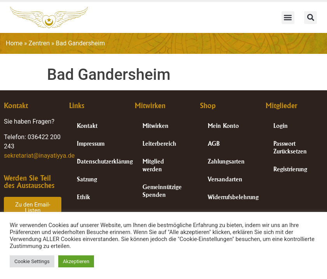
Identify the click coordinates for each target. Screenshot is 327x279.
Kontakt (87, 125)
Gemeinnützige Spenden (162, 190)
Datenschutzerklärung (102, 161)
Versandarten (225, 179)
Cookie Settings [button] (32, 261)
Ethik (83, 197)
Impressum (90, 143)
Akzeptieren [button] (76, 261)
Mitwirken (156, 125)
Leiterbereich (159, 143)
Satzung (87, 179)
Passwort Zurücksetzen (290, 147)
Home (14, 43)
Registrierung (290, 169)
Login (280, 125)
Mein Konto (223, 125)
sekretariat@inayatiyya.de (39, 155)
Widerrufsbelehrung (232, 197)
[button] (288, 17)
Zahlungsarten (226, 161)
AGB (214, 143)
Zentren (39, 43)
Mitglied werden (153, 165)
